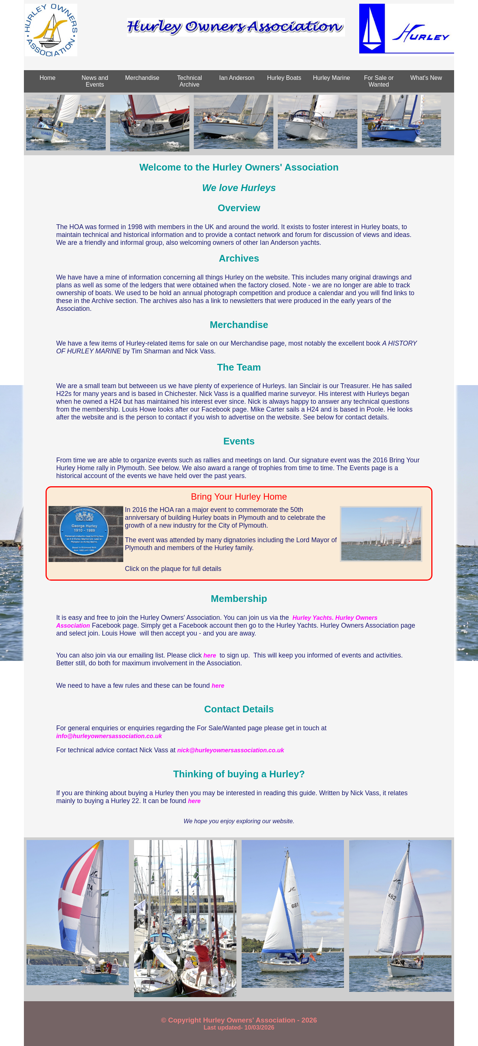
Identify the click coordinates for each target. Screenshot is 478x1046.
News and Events (95, 81)
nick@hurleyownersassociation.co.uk (230, 750)
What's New (426, 78)
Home (48, 78)
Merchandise (142, 78)
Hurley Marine (331, 78)
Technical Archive (189, 81)
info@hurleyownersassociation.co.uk (109, 736)
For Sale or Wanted (379, 81)
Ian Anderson (236, 78)
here (211, 655)
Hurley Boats (284, 78)
